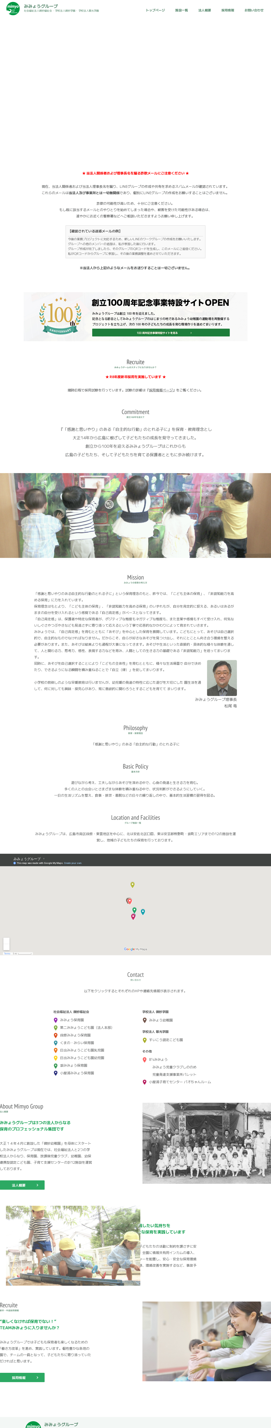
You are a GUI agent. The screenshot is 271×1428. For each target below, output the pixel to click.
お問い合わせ (254, 10)
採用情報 (227, 10)
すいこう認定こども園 (162, 1035)
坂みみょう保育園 (70, 1061)
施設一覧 (181, 10)
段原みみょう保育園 (72, 1031)
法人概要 (204, 10)
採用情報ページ (161, 389)
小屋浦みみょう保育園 (73, 1068)
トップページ (155, 10)
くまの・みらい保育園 (73, 1038)
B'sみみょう (155, 1055)
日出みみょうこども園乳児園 (78, 1046)
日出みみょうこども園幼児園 (78, 1053)
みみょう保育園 (68, 1016)
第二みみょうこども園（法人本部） (83, 1023)
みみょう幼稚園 (157, 1016)
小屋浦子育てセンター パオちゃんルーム (176, 1077)
